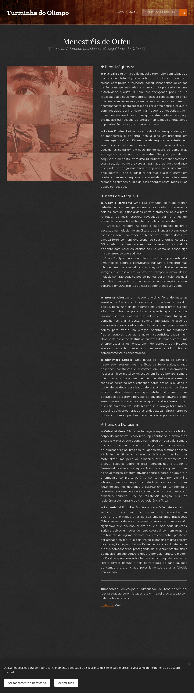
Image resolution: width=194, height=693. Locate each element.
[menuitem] (121, 12)
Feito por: (107, 605)
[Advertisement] (50, 224)
